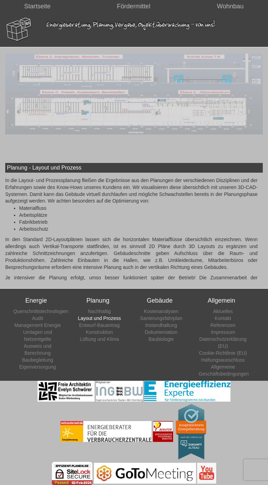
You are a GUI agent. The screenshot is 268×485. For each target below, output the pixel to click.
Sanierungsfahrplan (161, 318)
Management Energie (37, 325)
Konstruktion (99, 332)
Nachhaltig (99, 311)
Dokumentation (161, 332)
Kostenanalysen (161, 311)
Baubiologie (161, 339)
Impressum (223, 332)
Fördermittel (133, 6)
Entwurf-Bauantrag (99, 325)
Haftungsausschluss (223, 360)
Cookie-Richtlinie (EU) (223, 353)
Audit (37, 318)
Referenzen (222, 325)
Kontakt (223, 318)
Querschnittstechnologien (40, 311)
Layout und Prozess (99, 318)
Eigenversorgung (37, 367)
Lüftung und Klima (99, 339)
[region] (134, 94)
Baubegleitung (37, 360)
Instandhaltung (161, 325)
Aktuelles (223, 311)
